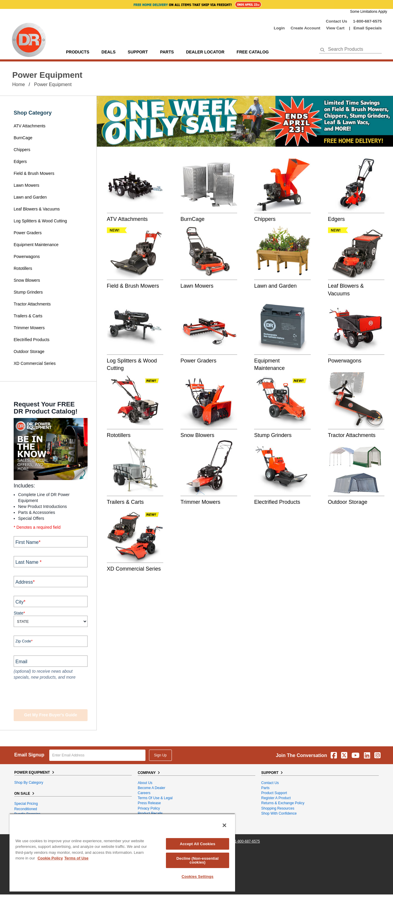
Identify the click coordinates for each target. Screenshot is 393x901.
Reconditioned (25, 809)
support (138, 52)
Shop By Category (28, 782)
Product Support (274, 793)
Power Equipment (53, 84)
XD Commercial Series (35, 363)
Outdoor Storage (29, 351)
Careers (144, 793)
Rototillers (23, 268)
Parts (265, 788)
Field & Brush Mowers (35, 173)
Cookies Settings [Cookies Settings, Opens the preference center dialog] (198, 876)
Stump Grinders (28, 292)
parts (167, 52)
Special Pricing (26, 804)
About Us (145, 783)
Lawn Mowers (26, 185)
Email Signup (29, 754)
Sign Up (160, 755)
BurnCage (23, 137)
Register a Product (276, 798)
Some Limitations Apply (368, 11)
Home (18, 84)
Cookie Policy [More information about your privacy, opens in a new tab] (50, 858)
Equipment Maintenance (36, 244)
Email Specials (368, 28)
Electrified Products (32, 339)
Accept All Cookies (197, 844)
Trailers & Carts (28, 315)
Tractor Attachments (32, 304)
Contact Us (336, 21)
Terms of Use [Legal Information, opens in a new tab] (76, 858)
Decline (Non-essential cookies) (197, 860)
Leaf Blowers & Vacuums (37, 209)
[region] (122, 852)
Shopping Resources (277, 808)
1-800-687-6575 (367, 21)
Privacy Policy (149, 808)
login (279, 28)
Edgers (20, 161)
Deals (108, 52)
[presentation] (50, 695)
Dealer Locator (205, 52)
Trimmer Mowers (29, 327)
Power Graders (28, 232)
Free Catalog (253, 52)
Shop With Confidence (279, 813)
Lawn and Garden (30, 197)
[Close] (224, 825)
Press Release (149, 803)
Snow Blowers (27, 280)
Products (77, 52)
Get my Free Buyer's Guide (50, 714)
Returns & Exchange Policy (282, 803)
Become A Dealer (151, 788)
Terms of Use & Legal (155, 798)
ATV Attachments (29, 125)
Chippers (22, 149)
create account (305, 28)
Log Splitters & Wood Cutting (40, 220)
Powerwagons (27, 256)
